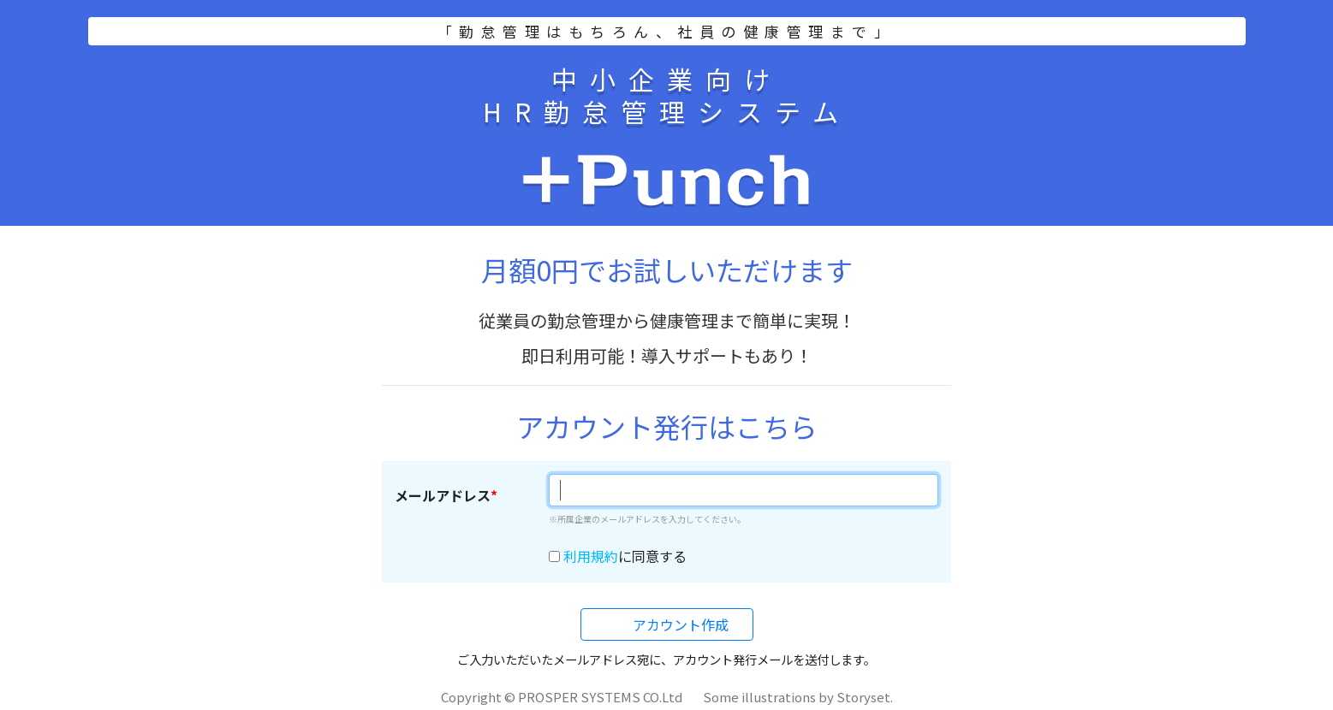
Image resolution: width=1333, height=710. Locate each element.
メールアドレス (443, 496)
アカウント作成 (679, 624)
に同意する (625, 556)
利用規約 (590, 556)
